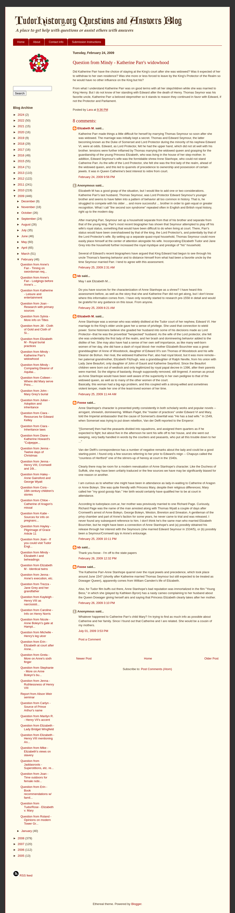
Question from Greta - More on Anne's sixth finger (35, 658)
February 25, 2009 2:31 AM (96, 267)
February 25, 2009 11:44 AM (97, 394)
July (24, 230)
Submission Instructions (86, 42)
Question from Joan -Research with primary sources (36, 307)
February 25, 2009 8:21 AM (96, 308)
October (27, 212)
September (29, 218)
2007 (21, 844)
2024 (21, 114)
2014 (21, 167)
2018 (21, 143)
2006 (21, 849)
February (27, 259)
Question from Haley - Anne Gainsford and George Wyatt (35, 478)
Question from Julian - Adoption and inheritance (35, 403)
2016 (21, 155)
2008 (21, 838)
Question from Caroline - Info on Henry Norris (36, 611)
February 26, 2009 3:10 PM (96, 603)
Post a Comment (89, 639)
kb (79, 276)
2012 (21, 178)
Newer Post (84, 658)
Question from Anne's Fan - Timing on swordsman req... (34, 268)
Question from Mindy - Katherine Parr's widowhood (35, 355)
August (26, 224)
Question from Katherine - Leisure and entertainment (36, 294)
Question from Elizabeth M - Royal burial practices (36, 342)
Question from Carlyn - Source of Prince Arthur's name (35, 706)
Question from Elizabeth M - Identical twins (36, 567)
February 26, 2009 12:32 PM (97, 558)
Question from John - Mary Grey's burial (34, 392)
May (24, 242)
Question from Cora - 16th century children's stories (37, 491)
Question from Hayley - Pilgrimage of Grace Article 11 (35, 529)
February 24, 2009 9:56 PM (96, 177)
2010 (21, 190)
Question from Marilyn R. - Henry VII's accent (36, 717)
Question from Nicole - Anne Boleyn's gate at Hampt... (36, 623)
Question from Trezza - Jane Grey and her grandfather (35, 587)
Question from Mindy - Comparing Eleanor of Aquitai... (36, 368)
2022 (21, 120)
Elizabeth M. (86, 128)
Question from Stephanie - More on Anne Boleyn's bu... (36, 671)
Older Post (211, 658)
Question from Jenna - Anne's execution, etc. (36, 576)
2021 (21, 126)
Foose (81, 402)
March (26, 253)
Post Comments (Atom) (156, 669)
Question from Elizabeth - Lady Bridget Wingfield (37, 727)
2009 (21, 196)
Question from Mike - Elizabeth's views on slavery (35, 751)
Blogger (136, 904)
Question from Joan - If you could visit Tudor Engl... (35, 543)
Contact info (56, 42)
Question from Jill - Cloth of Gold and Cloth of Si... (36, 329)
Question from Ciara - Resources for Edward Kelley (36, 416)
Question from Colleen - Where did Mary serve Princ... (36, 381)
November (28, 207)
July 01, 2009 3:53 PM (93, 631)
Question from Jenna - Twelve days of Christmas (35, 452)
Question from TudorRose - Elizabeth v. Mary (36, 807)
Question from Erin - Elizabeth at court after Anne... (37, 645)
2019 (21, 138)
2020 (21, 132)
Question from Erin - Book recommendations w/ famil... (35, 792)
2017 (21, 149)
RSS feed (22, 875)
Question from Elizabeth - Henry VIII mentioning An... (37, 738)
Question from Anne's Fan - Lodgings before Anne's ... (36, 281)
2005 (21, 855)
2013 (21, 173)
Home (21, 42)
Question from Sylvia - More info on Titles (35, 318)
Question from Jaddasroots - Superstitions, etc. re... (36, 764)
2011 (21, 184)
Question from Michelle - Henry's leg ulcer (36, 634)
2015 (21, 161)
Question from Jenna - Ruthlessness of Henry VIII (37, 684)
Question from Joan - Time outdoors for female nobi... (34, 777)
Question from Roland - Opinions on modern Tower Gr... (35, 820)
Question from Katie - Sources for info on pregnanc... (34, 517)
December (28, 201)
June (25, 236)
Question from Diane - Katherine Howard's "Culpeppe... (35, 439)
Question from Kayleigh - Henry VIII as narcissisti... (36, 600)
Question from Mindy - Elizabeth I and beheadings (35, 556)
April (24, 247)
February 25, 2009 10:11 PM (97, 539)
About (36, 42)
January (27, 831)
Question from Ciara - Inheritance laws (34, 427)
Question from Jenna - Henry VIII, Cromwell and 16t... (35, 465)
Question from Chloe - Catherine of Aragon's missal (36, 504)
